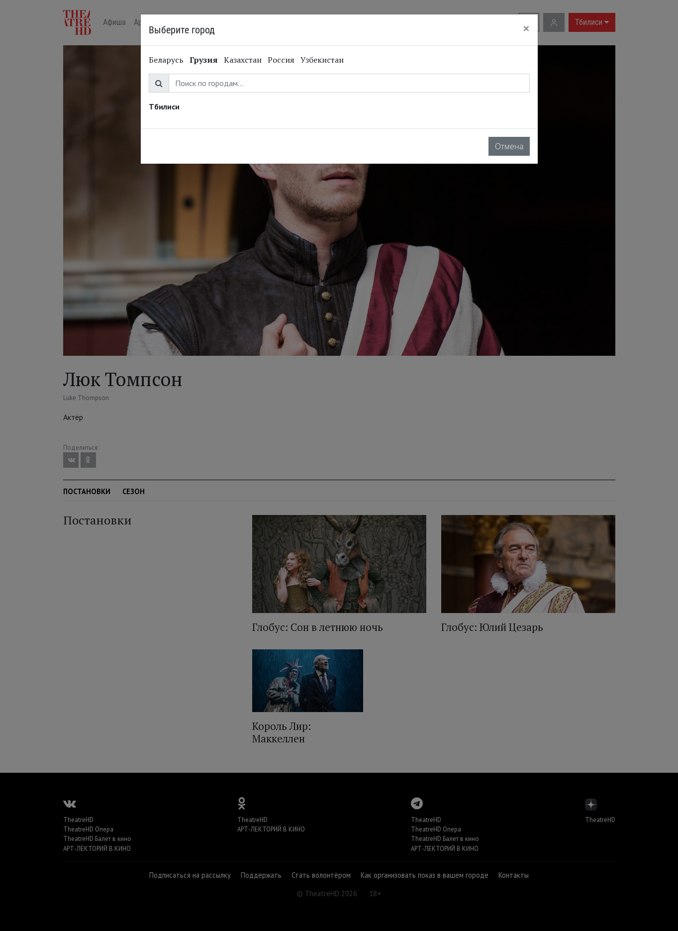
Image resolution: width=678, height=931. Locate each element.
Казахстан (243, 59)
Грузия (204, 59)
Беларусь (166, 59)
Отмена (509, 146)
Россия (281, 59)
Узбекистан (322, 59)
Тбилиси (164, 106)
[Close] (526, 28)
